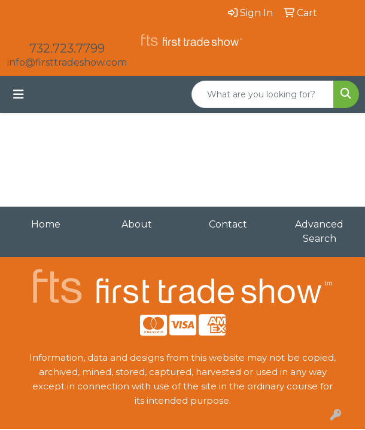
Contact (228, 224)
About (136, 224)
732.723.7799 (67, 48)
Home (45, 224)
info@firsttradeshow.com (67, 62)
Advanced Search (319, 231)
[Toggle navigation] (18, 94)
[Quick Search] (262, 94)
